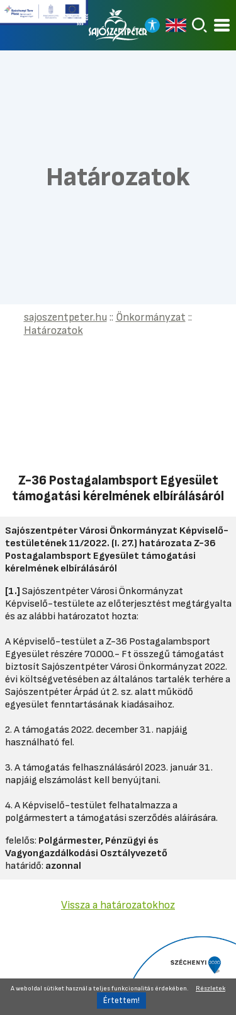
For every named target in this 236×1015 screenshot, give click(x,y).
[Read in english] (176, 25)
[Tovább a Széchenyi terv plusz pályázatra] (44, 17)
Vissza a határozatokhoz (118, 905)
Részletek (210, 988)
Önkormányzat (151, 317)
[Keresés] (199, 25)
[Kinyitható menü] (222, 25)
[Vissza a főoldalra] (118, 25)
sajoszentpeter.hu (65, 317)
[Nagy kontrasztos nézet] (152, 25)
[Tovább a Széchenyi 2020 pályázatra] (179, 974)
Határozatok (53, 330)
